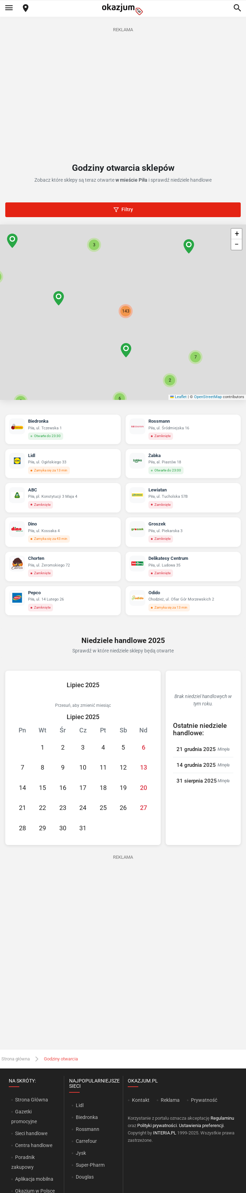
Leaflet (178, 397)
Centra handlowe (33, 1145)
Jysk (81, 1153)
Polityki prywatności (157, 1125)
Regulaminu (222, 1118)
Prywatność (204, 1100)
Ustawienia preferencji (201, 1125)
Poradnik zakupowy (23, 1162)
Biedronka (87, 1117)
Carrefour (86, 1141)
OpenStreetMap (208, 397)
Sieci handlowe (31, 1133)
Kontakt (140, 1100)
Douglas (85, 1177)
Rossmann (87, 1129)
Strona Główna (31, 1099)
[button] (126, 350)
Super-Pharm (90, 1165)
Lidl (80, 1105)
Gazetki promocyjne (24, 1116)
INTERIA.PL (164, 1132)
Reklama (170, 1100)
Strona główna (15, 1058)
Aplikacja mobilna (34, 1179)
